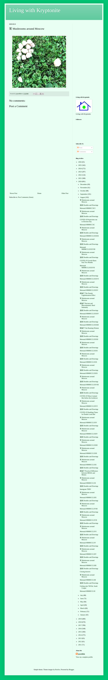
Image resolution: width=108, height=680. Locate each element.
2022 (80, 175)
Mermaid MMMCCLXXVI (89, 406)
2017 (80, 625)
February (83, 611)
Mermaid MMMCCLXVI (88, 531)
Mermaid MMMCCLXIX (88, 497)
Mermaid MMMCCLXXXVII (87, 266)
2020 (80, 181)
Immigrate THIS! (85, 489)
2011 (80, 645)
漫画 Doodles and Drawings (89, 205)
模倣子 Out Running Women (89, 328)
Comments (81, 152)
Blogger (71, 669)
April (82, 605)
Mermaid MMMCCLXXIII (89, 445)
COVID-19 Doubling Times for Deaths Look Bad (89, 413)
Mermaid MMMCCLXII (88, 580)
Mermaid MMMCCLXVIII (89, 509)
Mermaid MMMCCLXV (88, 543)
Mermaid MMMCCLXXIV (89, 434)
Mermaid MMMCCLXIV (88, 554)
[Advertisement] (39, 174)
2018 (80, 622)
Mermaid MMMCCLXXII (88, 453)
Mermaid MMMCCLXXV (88, 422)
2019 (80, 619)
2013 (80, 638)
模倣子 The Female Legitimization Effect (87, 294)
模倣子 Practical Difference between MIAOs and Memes (89, 473)
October (83, 191)
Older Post (65, 193)
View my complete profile (84, 657)
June (82, 598)
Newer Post (13, 193)
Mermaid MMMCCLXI (87, 591)
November (83, 187)
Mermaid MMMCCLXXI (88, 465)
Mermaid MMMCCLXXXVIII (87, 248)
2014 (80, 635)
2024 (80, 168)
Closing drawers (85, 572)
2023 (80, 172)
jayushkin (81, 654)
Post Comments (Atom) (25, 197)
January (83, 615)
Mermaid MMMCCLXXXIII (89, 325)
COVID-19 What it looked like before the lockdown (89, 397)
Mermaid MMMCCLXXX (88, 362)
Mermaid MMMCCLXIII (88, 565)
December (83, 184)
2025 (80, 165)
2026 (80, 162)
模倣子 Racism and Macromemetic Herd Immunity (87, 305)
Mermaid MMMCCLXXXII (89, 339)
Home (39, 193)
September (83, 194)
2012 (80, 641)
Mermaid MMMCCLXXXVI (89, 279)
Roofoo (57, 669)
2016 (80, 628)
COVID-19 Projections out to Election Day (88, 220)
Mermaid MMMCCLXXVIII (89, 385)
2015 (80, 632)
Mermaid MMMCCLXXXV (89, 290)
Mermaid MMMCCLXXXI (89, 351)
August (82, 197)
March (82, 608)
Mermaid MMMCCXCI (87, 208)
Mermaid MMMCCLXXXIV (89, 314)
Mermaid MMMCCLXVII (88, 520)
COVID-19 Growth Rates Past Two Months (88, 261)
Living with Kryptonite (34, 10)
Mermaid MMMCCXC (87, 225)
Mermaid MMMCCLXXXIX (89, 236)
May (82, 602)
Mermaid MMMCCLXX (88, 483)
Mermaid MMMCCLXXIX (89, 373)
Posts (79, 148)
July (81, 595)
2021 (80, 178)
